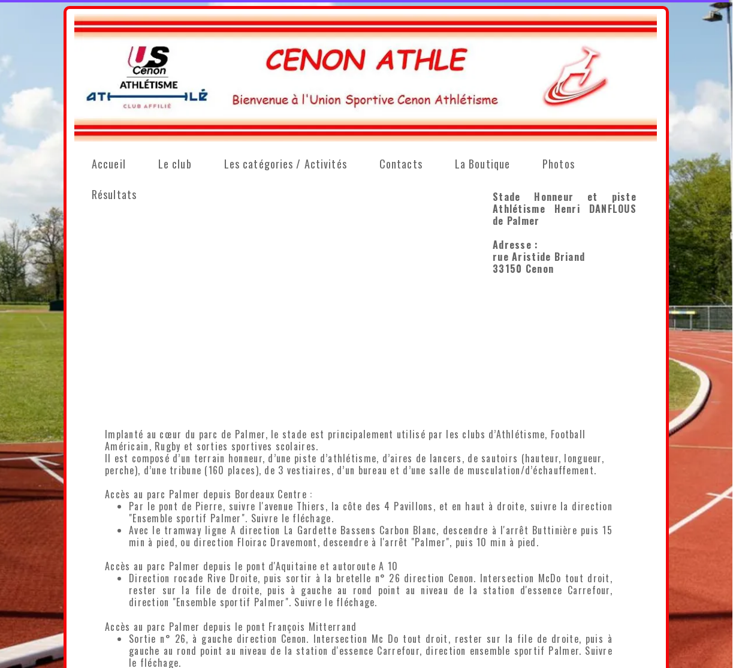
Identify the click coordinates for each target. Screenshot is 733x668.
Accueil (109, 163)
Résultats (114, 194)
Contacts (401, 163)
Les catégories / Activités (285, 163)
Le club (175, 163)
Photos (558, 163)
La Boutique (482, 163)
